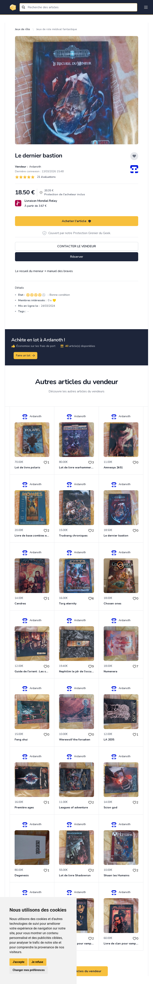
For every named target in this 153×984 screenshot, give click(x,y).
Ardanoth (34, 167)
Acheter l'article (76, 221)
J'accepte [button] (18, 962)
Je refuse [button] (37, 962)
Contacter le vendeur (76, 246)
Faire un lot (25, 356)
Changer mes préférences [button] (29, 970)
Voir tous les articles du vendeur (76, 971)
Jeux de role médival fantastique (56, 29)
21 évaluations (46, 177)
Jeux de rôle (22, 29)
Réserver (76, 257)
